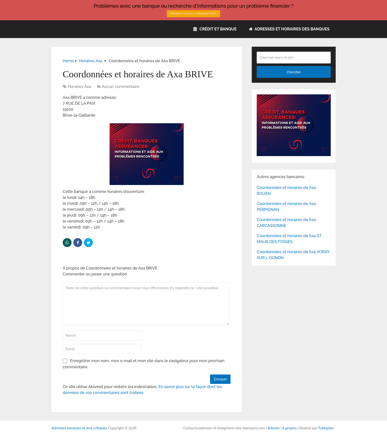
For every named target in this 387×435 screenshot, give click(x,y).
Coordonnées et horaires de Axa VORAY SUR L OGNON (293, 254)
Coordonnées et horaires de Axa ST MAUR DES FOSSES (289, 238)
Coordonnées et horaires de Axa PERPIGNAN (286, 206)
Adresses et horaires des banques (289, 29)
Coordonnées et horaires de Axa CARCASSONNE (286, 222)
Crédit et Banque (215, 29)
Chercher (294, 72)
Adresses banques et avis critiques (79, 428)
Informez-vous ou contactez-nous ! (193, 13)
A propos (289, 428)
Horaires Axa (79, 86)
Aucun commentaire (120, 86)
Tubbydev (326, 428)
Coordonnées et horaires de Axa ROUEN (286, 190)
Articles (274, 428)
